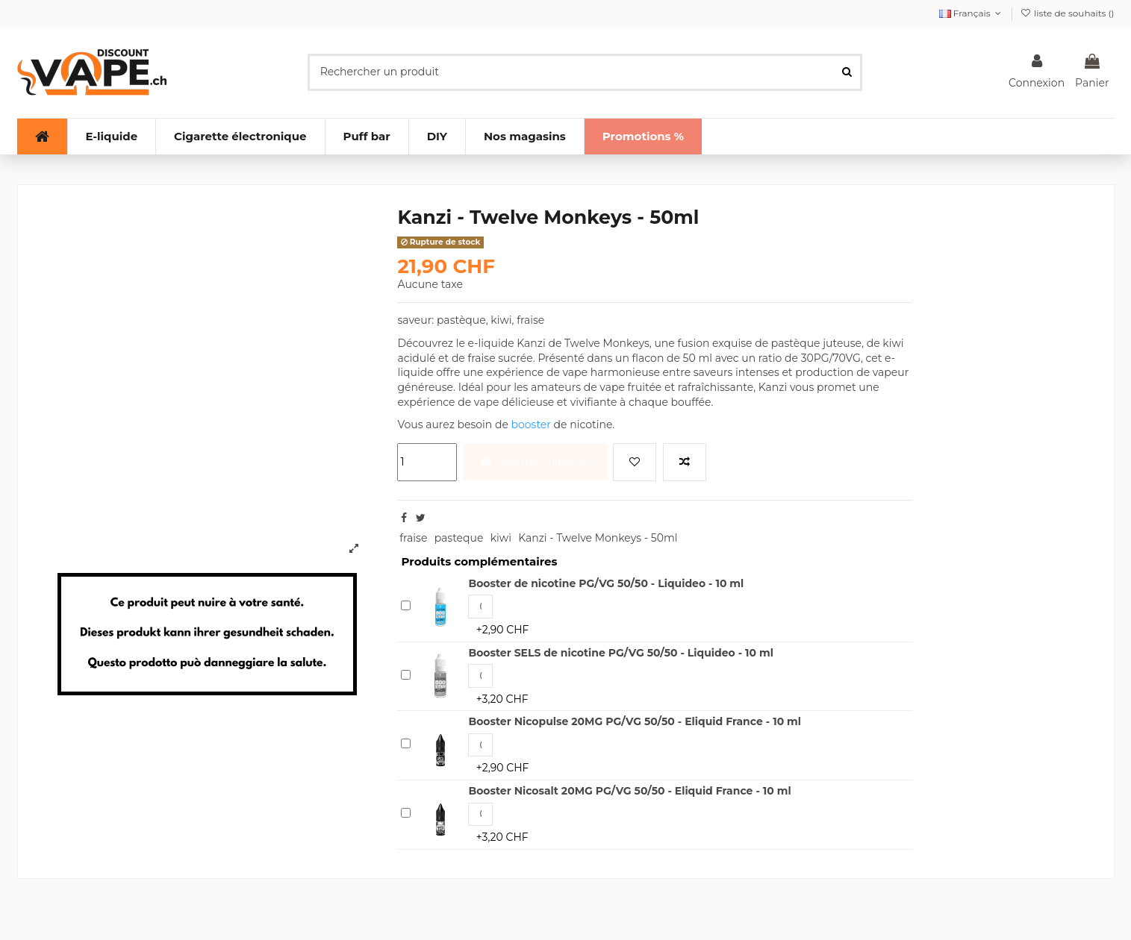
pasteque (459, 538)
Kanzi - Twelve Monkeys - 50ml (597, 538)
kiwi (500, 538)
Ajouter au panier (535, 461)
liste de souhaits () (1068, 13)
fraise (413, 538)
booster (531, 424)
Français (972, 13)
